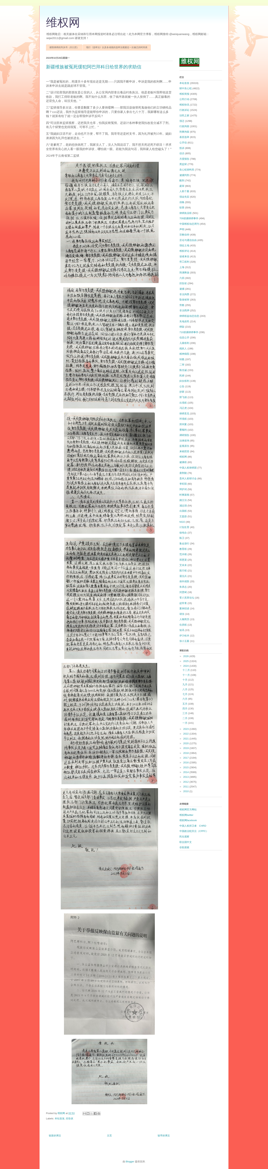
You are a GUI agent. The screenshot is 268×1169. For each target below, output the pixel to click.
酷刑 (181, 180)
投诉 (181, 148)
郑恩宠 (183, 559)
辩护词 (183, 489)
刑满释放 (184, 272)
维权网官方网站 (188, 809)
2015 (186, 767)
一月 (185, 722)
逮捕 (181, 288)
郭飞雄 (183, 397)
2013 (186, 776)
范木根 (183, 554)
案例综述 (184, 608)
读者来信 (184, 256)
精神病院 (184, 353)
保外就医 (184, 581)
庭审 (181, 186)
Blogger (130, 1161)
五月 (185, 703)
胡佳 (181, 614)
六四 (181, 278)
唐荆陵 (183, 473)
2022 (186, 733)
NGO (182, 521)
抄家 (181, 391)
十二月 (186, 670)
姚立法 (183, 500)
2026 (186, 656)
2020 (186, 743)
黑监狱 (183, 164)
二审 (181, 364)
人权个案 (184, 191)
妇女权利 (184, 380)
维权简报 (184, 93)
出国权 (183, 510)
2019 (186, 748)
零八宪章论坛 (186, 597)
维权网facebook (188, 820)
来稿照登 (184, 451)
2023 (186, 729)
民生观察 (184, 836)
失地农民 (184, 321)
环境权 (183, 418)
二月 (185, 718)
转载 (181, 359)
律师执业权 (185, 213)
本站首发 (60, 1118)
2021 (186, 738)
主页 (109, 1135)
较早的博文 (164, 1135)
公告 (181, 386)
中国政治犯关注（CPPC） (193, 831)
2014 (186, 772)
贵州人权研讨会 (188, 478)
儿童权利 (184, 343)
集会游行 (184, 543)
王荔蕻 (183, 516)
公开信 (183, 142)
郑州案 (183, 424)
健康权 (183, 462)
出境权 (183, 402)
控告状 (69, 1118)
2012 (186, 781)
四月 (185, 708)
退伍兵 (183, 576)
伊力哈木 (184, 635)
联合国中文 (185, 842)
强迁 (181, 121)
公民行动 (184, 99)
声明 (181, 229)
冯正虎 (183, 408)
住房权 (183, 624)
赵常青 (183, 603)
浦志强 (183, 505)
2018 (186, 753)
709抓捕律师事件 (188, 218)
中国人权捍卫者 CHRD (192, 825)
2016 (186, 762)
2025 (186, 661)
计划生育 (184, 527)
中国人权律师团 (188, 467)
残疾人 (183, 348)
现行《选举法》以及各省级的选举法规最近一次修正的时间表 (116, 47)
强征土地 (184, 245)
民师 (181, 375)
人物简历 (184, 619)
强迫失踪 (184, 196)
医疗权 (183, 570)
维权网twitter (186, 815)
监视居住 (184, 445)
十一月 (186, 675)
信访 (181, 153)
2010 (186, 791)
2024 (186, 665)
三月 (185, 713)
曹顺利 (183, 429)
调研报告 (184, 435)
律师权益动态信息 (189, 316)
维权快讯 (184, 104)
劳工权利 (184, 261)
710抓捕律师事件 (188, 332)
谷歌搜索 (184, 847)
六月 (185, 698)
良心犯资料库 (186, 169)
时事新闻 (184, 494)
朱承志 (183, 586)
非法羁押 (184, 310)
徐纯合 (183, 532)
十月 (185, 679)
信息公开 (184, 337)
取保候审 (184, 299)
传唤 (181, 202)
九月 (185, 684)
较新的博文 (55, 1135)
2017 (186, 757)
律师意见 (184, 413)
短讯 (181, 630)
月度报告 (184, 158)
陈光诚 (183, 370)
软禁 (181, 207)
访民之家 (184, 115)
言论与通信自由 (188, 240)
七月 (185, 694)
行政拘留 (184, 126)
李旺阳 (183, 483)
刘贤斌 (183, 592)
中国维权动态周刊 (189, 223)
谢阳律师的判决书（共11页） (64, 47)
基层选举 (184, 137)
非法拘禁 (184, 294)
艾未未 (183, 565)
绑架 (181, 326)
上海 (181, 267)
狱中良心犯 (185, 88)
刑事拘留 (184, 131)
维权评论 (184, 251)
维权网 (63, 22)
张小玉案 (184, 641)
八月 (185, 689)
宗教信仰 (184, 234)
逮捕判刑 (184, 175)
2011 (186, 786)
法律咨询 (184, 440)
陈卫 (181, 538)
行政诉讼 (184, 110)
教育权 (183, 549)
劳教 (181, 305)
